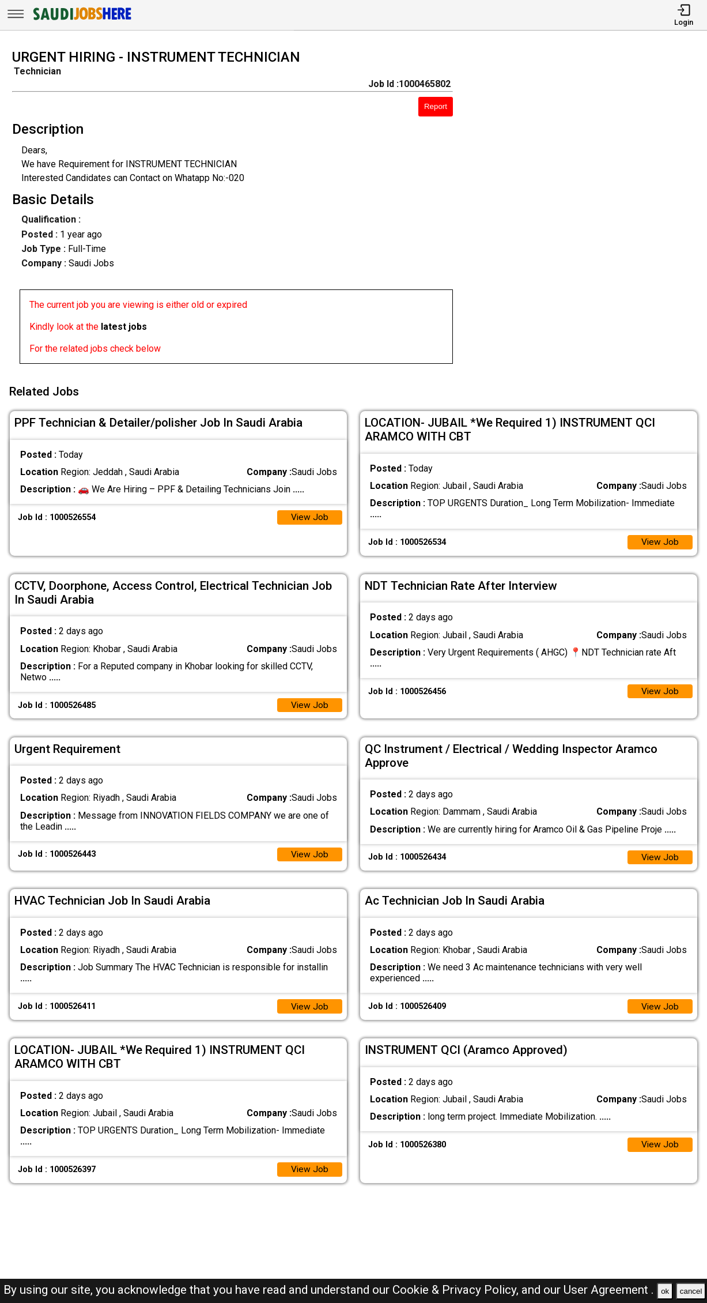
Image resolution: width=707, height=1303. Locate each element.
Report (435, 106)
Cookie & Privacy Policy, (456, 1290)
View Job (309, 515)
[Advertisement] (589, 210)
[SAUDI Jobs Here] (81, 19)
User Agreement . (609, 1290)
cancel (691, 1291)
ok (665, 1291)
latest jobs (124, 326)
